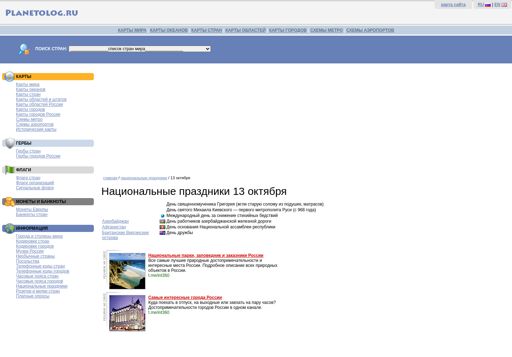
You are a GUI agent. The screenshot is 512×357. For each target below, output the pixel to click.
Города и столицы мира (39, 236)
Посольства (27, 261)
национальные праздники (144, 178)
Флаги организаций (35, 182)
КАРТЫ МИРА (132, 30)
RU (481, 4)
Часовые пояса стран (37, 276)
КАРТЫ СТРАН (206, 30)
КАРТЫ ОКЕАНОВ (169, 30)
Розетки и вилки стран (38, 291)
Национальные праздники (42, 286)
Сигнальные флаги (35, 187)
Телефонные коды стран (40, 266)
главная (110, 178)
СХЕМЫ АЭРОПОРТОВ (370, 30)
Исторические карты (36, 129)
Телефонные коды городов (42, 271)
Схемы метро (29, 119)
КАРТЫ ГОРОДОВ (288, 30)
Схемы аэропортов (35, 124)
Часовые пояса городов (39, 281)
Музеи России (30, 251)
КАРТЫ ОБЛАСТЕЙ (245, 30)
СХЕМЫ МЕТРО (326, 30)
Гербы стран (28, 151)
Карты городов (30, 109)
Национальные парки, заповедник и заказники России (205, 255)
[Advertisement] (304, 117)
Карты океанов (31, 89)
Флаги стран (28, 177)
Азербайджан (115, 221)
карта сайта (453, 4)
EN (497, 4)
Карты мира (27, 84)
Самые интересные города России (185, 297)
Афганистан (114, 226)
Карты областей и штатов (41, 99)
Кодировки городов (35, 246)
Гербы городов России (38, 156)
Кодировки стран (32, 241)
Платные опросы (32, 296)
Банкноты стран (31, 214)
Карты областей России (39, 104)
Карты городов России (38, 114)
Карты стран (28, 94)
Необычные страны (35, 256)
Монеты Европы (32, 209)
